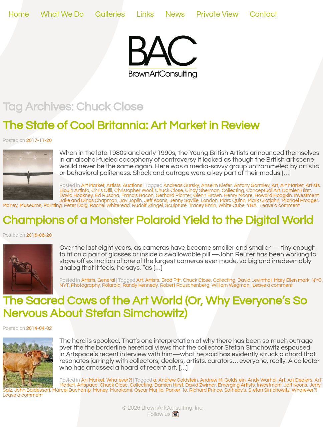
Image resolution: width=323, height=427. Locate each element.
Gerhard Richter (173, 195)
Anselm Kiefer (216, 185)
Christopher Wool (133, 190)
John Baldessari (32, 390)
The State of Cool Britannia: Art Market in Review (131, 125)
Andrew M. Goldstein (223, 380)
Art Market (92, 185)
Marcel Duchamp (71, 390)
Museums (30, 205)
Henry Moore (238, 195)
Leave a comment (280, 205)
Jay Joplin (130, 200)
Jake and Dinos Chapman (88, 200)
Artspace (87, 385)
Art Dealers (299, 380)
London (209, 200)
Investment (306, 195)
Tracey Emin (202, 205)
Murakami (121, 390)
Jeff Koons (156, 200)
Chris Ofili (101, 190)
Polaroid (111, 285)
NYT (64, 285)
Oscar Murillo (148, 390)
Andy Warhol (262, 380)
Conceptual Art (263, 190)
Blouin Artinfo (74, 190)
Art (275, 185)
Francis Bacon (137, 195)
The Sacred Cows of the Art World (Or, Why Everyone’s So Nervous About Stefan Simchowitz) (155, 307)
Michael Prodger (300, 200)
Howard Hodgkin (273, 195)
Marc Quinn (233, 200)
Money (10, 205)
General (106, 280)
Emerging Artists (236, 385)
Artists (113, 185)
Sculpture (176, 205)
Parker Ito (176, 390)
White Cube (232, 205)
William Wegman (230, 285)
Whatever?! (119, 380)
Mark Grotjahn (263, 200)
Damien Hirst (296, 190)
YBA (251, 205)
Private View (217, 14)
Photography (85, 285)
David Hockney (76, 195)
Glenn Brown (207, 195)
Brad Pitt (171, 280)
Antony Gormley (251, 185)
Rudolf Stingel (147, 205)
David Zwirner (200, 385)
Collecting (233, 190)
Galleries (110, 14)
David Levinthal (255, 280)
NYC (317, 280)
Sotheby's (235, 390)
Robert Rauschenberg (184, 285)
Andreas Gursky (181, 185)
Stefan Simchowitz (269, 390)
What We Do (62, 14)
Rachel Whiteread (110, 205)
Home (18, 14)
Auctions (132, 185)
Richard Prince (205, 390)
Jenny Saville (184, 200)
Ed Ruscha (107, 195)
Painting (52, 205)
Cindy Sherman (202, 190)
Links (145, 14)
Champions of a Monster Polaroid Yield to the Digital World (158, 220)
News (175, 14)
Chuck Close (169, 190)
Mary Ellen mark (292, 280)
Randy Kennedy (140, 285)
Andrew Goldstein (178, 380)
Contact (264, 14)
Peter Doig (75, 205)
